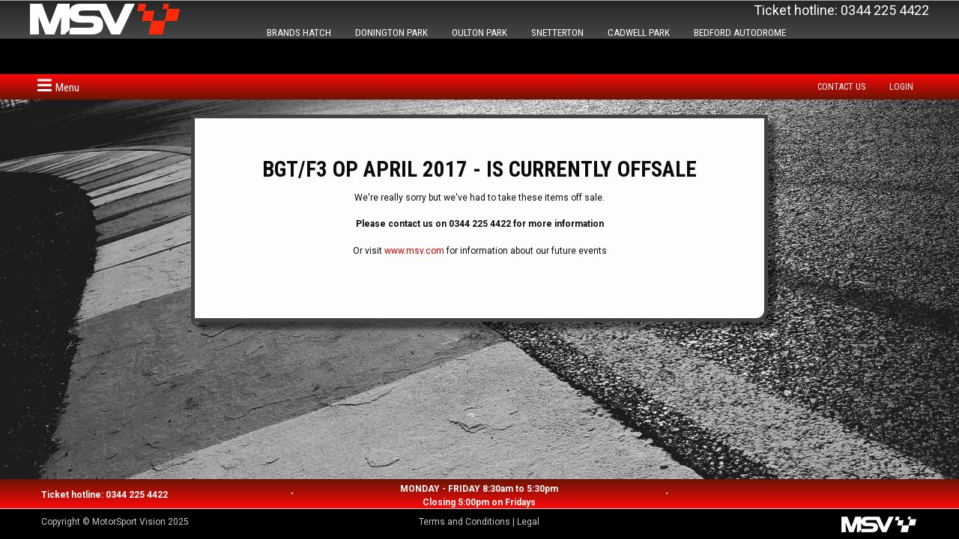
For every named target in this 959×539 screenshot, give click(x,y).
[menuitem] (845, 87)
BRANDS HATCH (299, 32)
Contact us (841, 87)
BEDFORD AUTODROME (740, 32)
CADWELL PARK (639, 32)
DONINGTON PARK (391, 32)
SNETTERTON (557, 32)
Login (901, 87)
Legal (528, 522)
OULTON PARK (479, 32)
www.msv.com (414, 251)
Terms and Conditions (464, 522)
